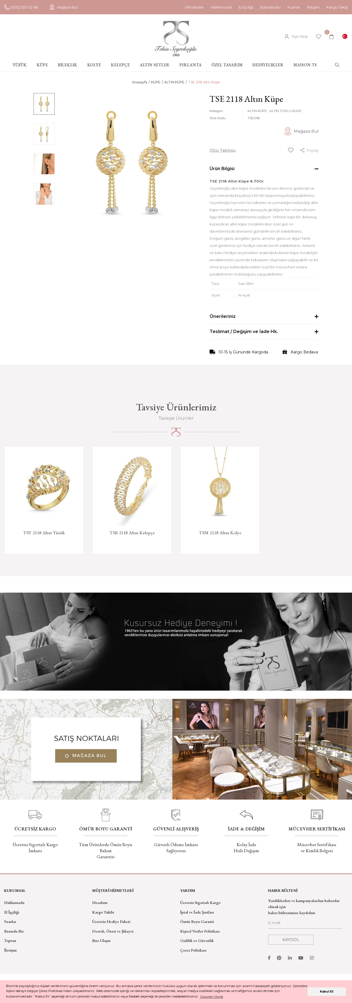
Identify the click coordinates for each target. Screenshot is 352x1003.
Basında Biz (270, 7)
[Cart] (331, 36)
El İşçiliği (11, 912)
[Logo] (176, 38)
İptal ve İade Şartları (197, 912)
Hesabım (100, 902)
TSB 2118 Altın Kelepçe (132, 533)
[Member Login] (296, 36)
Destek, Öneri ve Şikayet (113, 931)
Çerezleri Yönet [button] (211, 996)
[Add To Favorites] (290, 150)
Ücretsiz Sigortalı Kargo (200, 902)
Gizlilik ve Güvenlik (197, 940)
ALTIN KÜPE (257, 111)
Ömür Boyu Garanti (197, 921)
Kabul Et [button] (327, 991)
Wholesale (194, 7)
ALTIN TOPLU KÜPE (286, 111)
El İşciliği (246, 7)
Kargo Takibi (103, 912)
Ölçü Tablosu (223, 150)
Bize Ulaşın (101, 940)
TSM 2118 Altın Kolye (220, 533)
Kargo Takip (337, 7)
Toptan (10, 940)
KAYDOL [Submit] (290, 939)
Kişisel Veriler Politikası (200, 931)
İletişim (313, 7)
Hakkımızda (221, 7)
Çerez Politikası (193, 950)
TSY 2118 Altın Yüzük (44, 533)
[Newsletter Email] (305, 924)
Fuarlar (294, 7)
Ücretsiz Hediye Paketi (111, 921)
